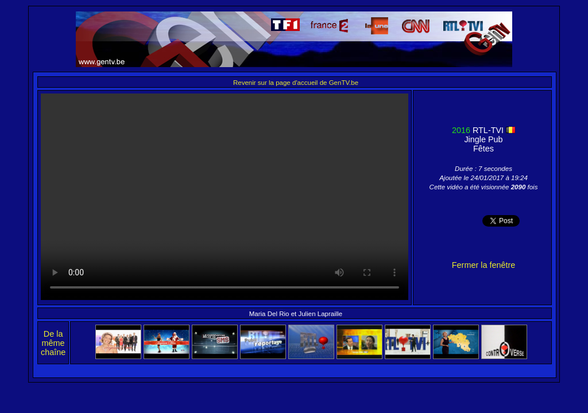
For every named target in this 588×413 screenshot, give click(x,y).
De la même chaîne (53, 343)
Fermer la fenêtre (483, 265)
